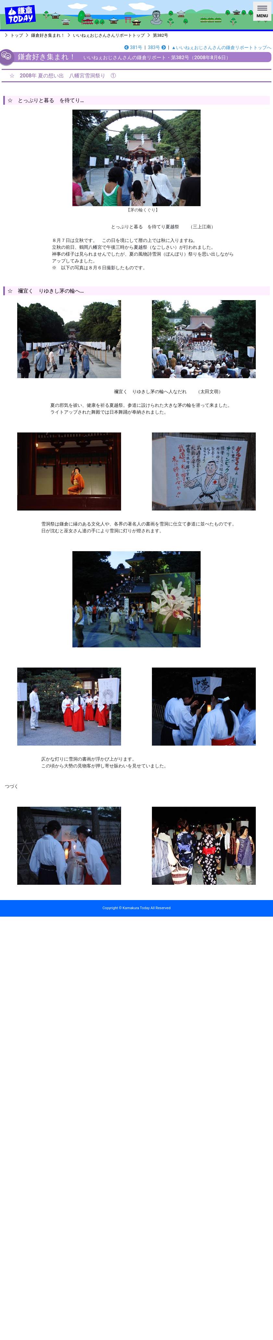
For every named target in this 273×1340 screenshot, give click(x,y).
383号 (157, 47)
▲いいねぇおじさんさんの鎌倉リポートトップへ (221, 47)
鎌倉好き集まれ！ (48, 35)
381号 (133, 47)
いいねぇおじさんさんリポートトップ (109, 35)
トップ (16, 35)
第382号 (160, 35)
